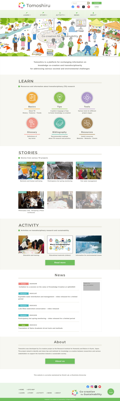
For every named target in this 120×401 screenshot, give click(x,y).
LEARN (26, 15)
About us (60, 361)
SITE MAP (31, 389)
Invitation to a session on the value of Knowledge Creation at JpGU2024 (46, 287)
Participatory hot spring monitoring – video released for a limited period (46, 318)
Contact (96, 3)
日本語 (97, 6)
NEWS (76, 15)
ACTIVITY (60, 15)
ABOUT (93, 15)
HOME (22, 389)
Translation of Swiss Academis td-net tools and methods (40, 328)
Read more (60, 262)
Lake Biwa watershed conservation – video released (38, 309)
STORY (43, 15)
